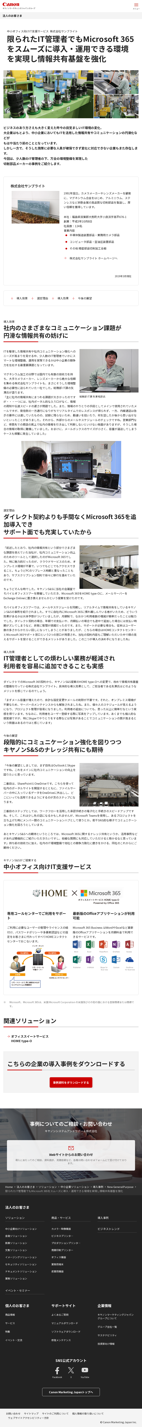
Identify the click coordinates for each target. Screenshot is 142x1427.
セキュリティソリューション (21, 1264)
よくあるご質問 (59, 1314)
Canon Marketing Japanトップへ (71, 1392)
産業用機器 (57, 1271)
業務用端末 (57, 1264)
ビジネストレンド (109, 1229)
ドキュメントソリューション (21, 1271)
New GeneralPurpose (120, 1187)
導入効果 (63, 298)
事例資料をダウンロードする (71, 1082)
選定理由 (42, 298)
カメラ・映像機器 (61, 1228)
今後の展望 (85, 298)
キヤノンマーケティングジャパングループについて (116, 1316)
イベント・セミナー (17, 1290)
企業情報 (104, 1305)
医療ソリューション (16, 1243)
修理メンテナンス (61, 1340)
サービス (10, 1323)
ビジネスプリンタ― (62, 1236)
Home (9, 1187)
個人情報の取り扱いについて (88, 1413)
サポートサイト (63, 1305)
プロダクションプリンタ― (66, 1243)
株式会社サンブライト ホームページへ (94, 258)
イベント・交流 (13, 1340)
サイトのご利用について (55, 1413)
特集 (7, 1331)
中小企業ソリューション (75, 1187)
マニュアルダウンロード (64, 1323)
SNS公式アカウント (71, 1360)
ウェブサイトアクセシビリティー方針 (28, 1418)
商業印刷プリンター (62, 1250)
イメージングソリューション (21, 1257)
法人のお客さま (12, 16)
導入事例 (98, 1187)
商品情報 (10, 1314)
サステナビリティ (107, 1335)
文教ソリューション (16, 1250)
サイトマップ (31, 1413)
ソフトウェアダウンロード (66, 1331)
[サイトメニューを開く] (136, 6)
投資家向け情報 (106, 1343)
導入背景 (22, 298)
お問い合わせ (13, 1413)
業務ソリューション (16, 1278)
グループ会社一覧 (107, 1326)
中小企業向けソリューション (21, 1228)
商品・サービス (61, 1218)
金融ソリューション (16, 1236)
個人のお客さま (17, 1305)
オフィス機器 (58, 1257)
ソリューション (48, 1187)
